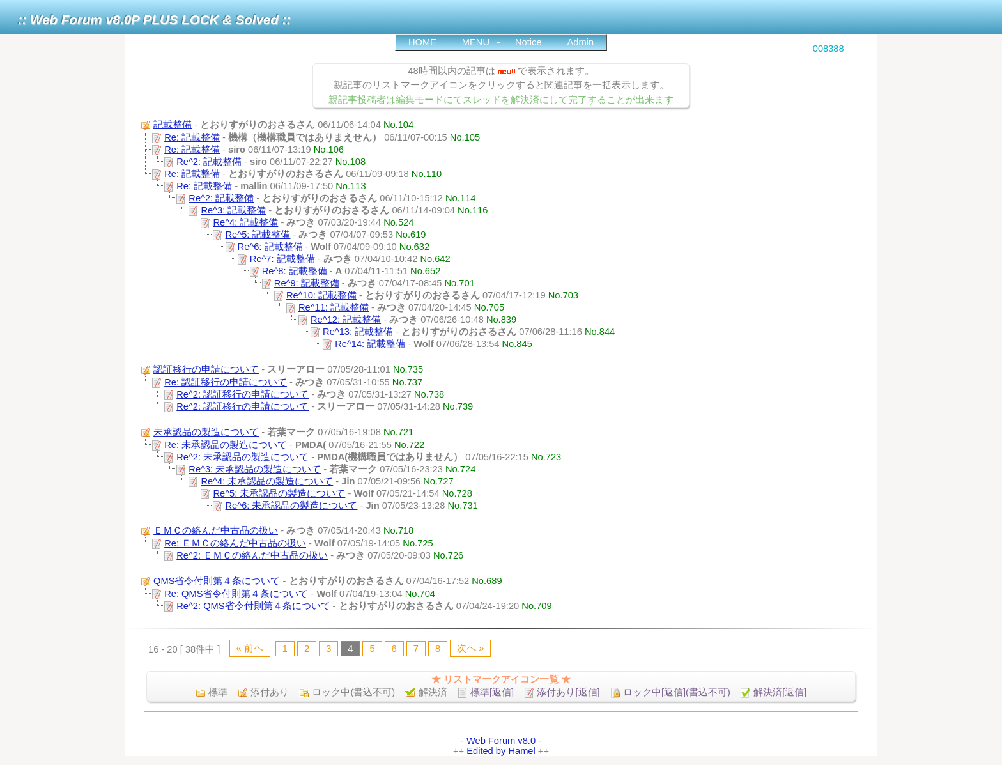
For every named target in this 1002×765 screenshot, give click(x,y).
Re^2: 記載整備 (209, 162)
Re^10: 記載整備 (321, 295)
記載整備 (172, 125)
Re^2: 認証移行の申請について (242, 394)
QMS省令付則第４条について (216, 581)
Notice (528, 42)
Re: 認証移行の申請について (225, 382)
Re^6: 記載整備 (270, 247)
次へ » (470, 648)
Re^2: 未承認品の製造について (242, 457)
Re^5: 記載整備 (258, 234)
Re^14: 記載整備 (370, 344)
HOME (422, 42)
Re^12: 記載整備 (346, 319)
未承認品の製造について (206, 432)
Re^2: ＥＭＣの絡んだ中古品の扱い (252, 555)
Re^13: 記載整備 (358, 332)
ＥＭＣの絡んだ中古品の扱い (215, 530)
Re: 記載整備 (192, 137)
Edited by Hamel (501, 751)
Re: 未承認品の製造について (225, 445)
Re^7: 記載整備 (282, 259)
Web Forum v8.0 (501, 741)
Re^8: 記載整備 (294, 271)
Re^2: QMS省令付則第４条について (253, 606)
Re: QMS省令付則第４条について (236, 594)
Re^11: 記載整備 (333, 307)
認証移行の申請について (206, 369)
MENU (475, 42)
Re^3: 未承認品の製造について (255, 469)
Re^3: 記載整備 (233, 210)
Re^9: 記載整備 (306, 283)
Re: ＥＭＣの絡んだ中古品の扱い (235, 543)
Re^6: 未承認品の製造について (292, 505)
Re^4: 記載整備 (245, 222)
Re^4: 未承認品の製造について (267, 481)
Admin (580, 42)
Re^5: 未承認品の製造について (279, 493)
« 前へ (249, 648)
